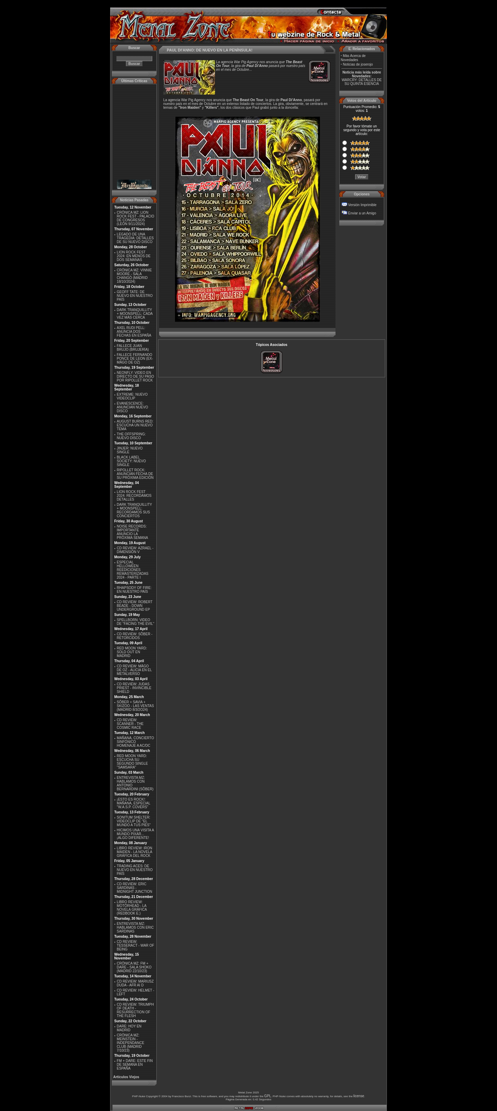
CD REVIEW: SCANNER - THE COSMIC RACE (130, 724)
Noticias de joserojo (358, 64)
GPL (267, 1096)
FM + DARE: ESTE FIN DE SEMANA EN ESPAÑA (135, 1064)
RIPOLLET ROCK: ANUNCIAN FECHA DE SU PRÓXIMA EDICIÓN (135, 474)
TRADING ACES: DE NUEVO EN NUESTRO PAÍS (135, 870)
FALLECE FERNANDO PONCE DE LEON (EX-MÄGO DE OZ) (135, 358)
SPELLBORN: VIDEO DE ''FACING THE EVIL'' (135, 622)
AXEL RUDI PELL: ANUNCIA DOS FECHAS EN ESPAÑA (134, 331)
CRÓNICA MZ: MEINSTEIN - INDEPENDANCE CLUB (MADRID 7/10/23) (130, 1042)
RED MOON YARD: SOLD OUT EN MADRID (132, 652)
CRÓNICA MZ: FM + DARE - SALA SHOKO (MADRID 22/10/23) (134, 967)
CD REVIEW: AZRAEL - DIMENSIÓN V (135, 550)
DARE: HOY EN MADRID (129, 1028)
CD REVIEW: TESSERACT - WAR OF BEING (135, 945)
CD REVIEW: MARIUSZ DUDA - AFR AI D (135, 983)
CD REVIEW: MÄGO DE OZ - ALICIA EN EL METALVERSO (134, 670)
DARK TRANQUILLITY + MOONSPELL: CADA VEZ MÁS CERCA (135, 313)
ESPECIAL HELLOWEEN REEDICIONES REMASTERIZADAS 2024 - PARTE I (132, 569)
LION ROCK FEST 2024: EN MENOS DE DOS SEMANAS (133, 256)
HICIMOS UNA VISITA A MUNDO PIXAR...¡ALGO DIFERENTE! (135, 834)
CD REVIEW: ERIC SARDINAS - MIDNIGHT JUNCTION (134, 887)
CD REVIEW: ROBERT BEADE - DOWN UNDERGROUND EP (134, 605)
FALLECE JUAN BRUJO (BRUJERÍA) (133, 347)
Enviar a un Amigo (362, 213)
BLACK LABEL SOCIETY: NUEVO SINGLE (131, 461)
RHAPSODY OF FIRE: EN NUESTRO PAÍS (134, 589)
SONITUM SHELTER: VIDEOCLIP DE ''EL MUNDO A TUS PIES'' (133, 821)
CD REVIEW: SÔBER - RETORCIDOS (134, 636)
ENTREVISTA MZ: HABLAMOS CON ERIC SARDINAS (135, 927)
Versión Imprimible (362, 205)
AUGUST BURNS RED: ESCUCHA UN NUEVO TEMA (135, 425)
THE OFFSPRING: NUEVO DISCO (131, 436)
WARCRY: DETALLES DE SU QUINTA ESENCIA (362, 82)
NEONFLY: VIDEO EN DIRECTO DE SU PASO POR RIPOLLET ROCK (135, 376)
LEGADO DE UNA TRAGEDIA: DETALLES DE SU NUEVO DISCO (135, 238)
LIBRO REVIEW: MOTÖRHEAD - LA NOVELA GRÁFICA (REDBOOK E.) (132, 907)
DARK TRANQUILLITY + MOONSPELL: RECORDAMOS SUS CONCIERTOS (134, 510)
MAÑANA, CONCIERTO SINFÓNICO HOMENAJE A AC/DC (135, 741)
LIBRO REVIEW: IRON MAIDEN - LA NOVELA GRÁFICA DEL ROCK (134, 852)
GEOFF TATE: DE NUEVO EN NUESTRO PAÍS (135, 295)
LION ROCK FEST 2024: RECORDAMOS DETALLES (134, 495)
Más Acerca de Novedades (353, 58)
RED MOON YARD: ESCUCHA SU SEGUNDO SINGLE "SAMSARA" (132, 761)
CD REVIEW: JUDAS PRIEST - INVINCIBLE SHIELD (134, 688)
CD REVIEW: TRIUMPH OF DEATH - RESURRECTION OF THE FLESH (135, 1010)
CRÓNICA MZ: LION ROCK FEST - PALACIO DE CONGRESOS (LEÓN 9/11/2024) (135, 218)
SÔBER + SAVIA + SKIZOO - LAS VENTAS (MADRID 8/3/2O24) (135, 706)
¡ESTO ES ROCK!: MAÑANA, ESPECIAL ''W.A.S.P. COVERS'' (133, 803)
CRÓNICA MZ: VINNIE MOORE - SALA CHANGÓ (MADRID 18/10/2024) (134, 275)
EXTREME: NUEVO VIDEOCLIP (132, 396)
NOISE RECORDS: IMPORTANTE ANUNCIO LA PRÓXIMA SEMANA (132, 532)
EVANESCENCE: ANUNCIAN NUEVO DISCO (132, 407)
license (358, 1096)
